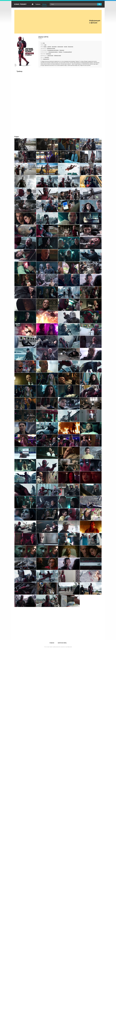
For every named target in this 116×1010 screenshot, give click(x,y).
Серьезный (61, 50)
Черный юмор (50, 55)
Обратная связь (62, 642)
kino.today (47, 646)
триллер (65, 46)
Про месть (47, 57)
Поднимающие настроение (53, 50)
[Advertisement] (52, 21)
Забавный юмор (57, 55)
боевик (45, 46)
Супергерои (48, 53)
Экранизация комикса (53, 52)
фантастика (70, 46)
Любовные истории (51, 48)
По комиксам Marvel (67, 52)
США (45, 44)
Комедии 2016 (46, 59)
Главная (32, 4)
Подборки (37, 4)
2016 (44, 43)
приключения (60, 46)
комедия (49, 46)
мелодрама (54, 46)
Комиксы (60, 52)
